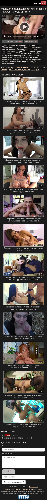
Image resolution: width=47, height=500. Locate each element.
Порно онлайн (33, 487)
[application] (23, 27)
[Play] (24, 27)
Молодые (35, 70)
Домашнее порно (15, 70)
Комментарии (30, 41)
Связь (40, 489)
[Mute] (38, 36)
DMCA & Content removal (29, 489)
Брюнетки (15, 67)
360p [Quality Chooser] (34, 36)
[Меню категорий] (3, 3)
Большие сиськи (28, 67)
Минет (27, 70)
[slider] (19, 36)
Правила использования (12, 489)
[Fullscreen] (42, 36)
